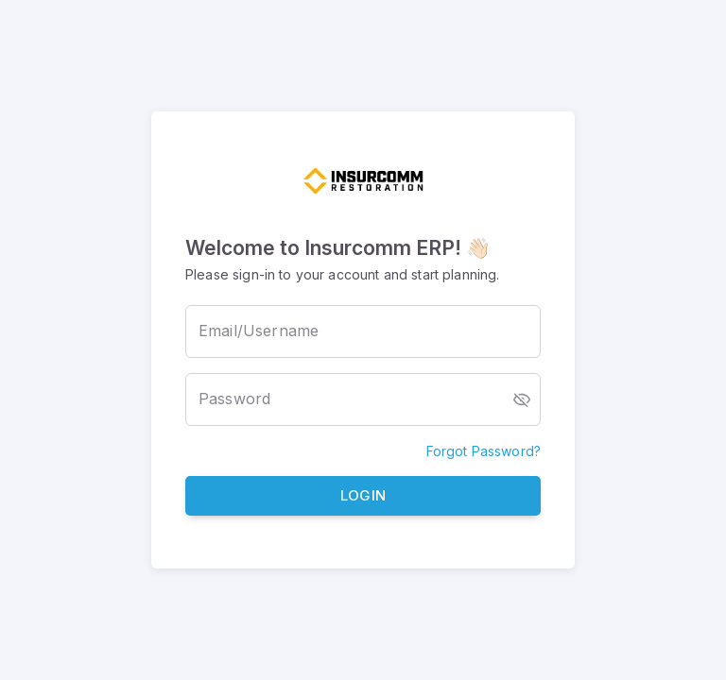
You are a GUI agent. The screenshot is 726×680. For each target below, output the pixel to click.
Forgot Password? (483, 451)
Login (363, 496)
